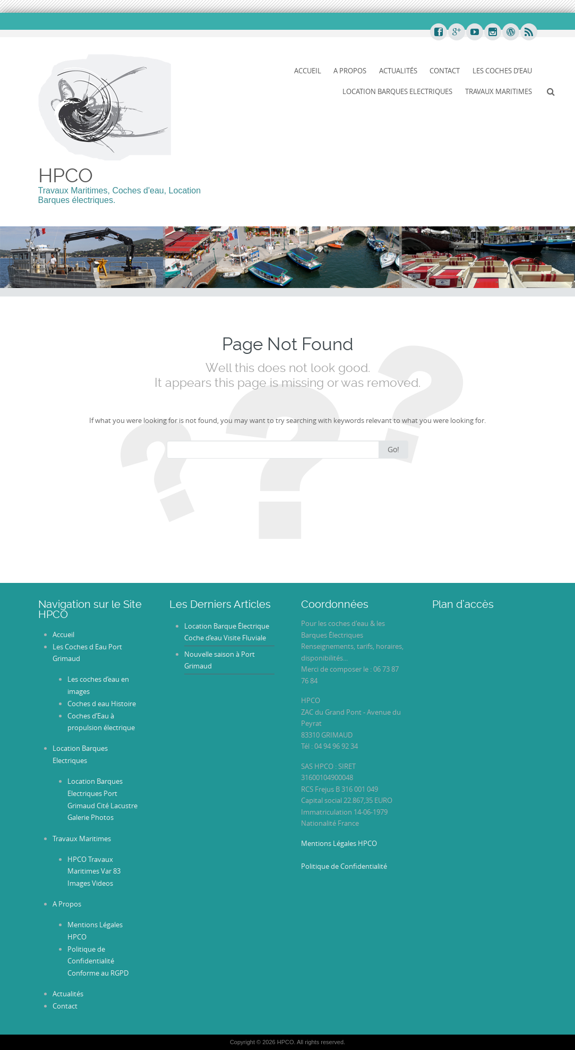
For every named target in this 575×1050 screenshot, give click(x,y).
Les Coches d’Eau (502, 70)
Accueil (307, 70)
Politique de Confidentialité (344, 866)
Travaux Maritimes (498, 91)
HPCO (65, 175)
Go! (393, 449)
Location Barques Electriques (397, 91)
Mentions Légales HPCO (339, 843)
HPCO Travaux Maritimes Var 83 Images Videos (94, 871)
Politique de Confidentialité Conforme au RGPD (97, 961)
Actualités (398, 70)
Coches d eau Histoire (101, 703)
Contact (445, 70)
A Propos (349, 70)
